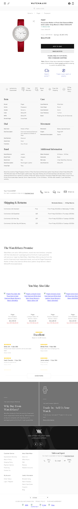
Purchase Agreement (54, 501)
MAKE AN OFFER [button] (57, 51)
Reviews (24, 465)
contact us (62, 63)
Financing (7, 468)
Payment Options (9, 465)
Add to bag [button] (57, 46)
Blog (23, 490)
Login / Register (8, 481)
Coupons (24, 487)
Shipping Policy (8, 462)
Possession (47, 13)
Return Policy (8, 459)
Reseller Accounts (27, 468)
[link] (47, 73)
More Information (48, 420)
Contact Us (7, 470)
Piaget (38, 13)
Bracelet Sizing (26, 479)
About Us (25, 457)
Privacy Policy (40, 501)
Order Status (7, 479)
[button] (5, 3)
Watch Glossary (26, 481)
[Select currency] (39, 497)
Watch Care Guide (27, 484)
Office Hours (25, 459)
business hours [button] (29, 193)
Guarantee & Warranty (10, 457)
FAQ (23, 462)
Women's (30, 13)
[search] (34, 8)
